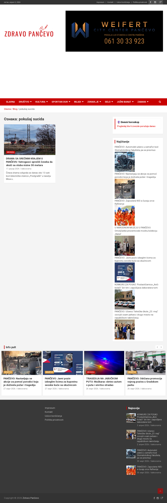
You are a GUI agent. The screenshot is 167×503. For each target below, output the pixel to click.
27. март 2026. (10, 389)
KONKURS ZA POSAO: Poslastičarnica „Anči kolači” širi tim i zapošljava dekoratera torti (136, 287)
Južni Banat (124, 101)
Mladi (77, 101)
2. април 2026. (143, 444)
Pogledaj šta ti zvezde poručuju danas (136, 126)
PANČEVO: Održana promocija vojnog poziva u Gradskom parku (145, 382)
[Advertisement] (83, 75)
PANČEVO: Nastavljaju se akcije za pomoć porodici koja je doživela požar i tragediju (136, 177)
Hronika (10, 152)
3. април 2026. (143, 425)
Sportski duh (60, 101)
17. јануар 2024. (13, 169)
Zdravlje (93, 101)
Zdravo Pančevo (31, 498)
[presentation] (157, 347)
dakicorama (26, 169)
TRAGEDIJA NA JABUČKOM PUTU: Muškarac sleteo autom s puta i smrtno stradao (104, 382)
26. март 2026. (93, 389)
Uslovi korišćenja (123, 2)
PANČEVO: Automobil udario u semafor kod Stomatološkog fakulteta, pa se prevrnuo (136, 150)
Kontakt (110, 2)
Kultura (40, 101)
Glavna (10, 101)
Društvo (24, 101)
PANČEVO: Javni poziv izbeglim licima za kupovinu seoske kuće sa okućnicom (135, 260)
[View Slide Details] (114, 31)
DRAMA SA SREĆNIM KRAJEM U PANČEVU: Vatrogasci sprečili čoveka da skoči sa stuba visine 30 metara (29, 162)
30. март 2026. (143, 461)
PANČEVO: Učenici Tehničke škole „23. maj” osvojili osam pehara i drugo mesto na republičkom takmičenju (148, 436)
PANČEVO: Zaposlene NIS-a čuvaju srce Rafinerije (149, 468)
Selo (108, 101)
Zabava (141, 101)
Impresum (100, 2)
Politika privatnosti (140, 2)
